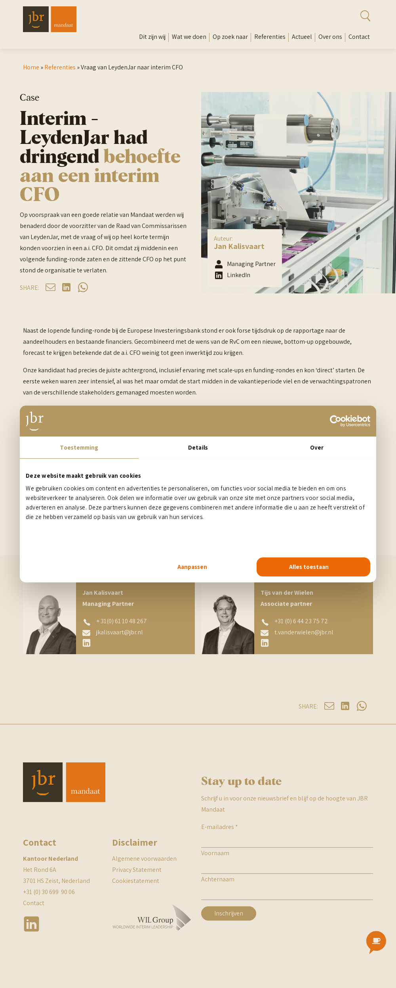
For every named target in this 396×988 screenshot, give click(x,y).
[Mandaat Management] (49, 30)
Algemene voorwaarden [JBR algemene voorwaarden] (144, 858)
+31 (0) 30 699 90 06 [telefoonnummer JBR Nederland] (49, 892)
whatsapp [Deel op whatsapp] (83, 287)
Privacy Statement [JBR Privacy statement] (137, 869)
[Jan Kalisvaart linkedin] (86, 643)
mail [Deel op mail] (50, 287)
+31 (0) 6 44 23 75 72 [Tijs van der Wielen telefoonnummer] (301, 621)
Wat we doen (189, 37)
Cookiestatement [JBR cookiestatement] (135, 881)
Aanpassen (192, 567)
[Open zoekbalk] (354, 16)
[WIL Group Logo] (151, 935)
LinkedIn (238, 275)
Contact (359, 37)
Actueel (302, 37)
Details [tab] (198, 447)
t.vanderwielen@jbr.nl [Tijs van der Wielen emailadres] (303, 632)
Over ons (330, 37)
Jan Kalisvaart (239, 246)
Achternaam (217, 879)
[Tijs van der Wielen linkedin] (265, 643)
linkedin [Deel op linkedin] (67, 287)
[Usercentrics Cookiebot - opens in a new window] (335, 421)
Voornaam (215, 853)
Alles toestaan (309, 567)
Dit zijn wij (152, 37)
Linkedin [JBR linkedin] (32, 924)
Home (31, 67)
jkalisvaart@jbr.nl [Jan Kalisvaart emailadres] (119, 632)
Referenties (270, 37)
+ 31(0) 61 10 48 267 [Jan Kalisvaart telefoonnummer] (121, 621)
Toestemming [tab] (79, 447)
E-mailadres (219, 827)
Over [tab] (317, 447)
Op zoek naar (230, 37)
